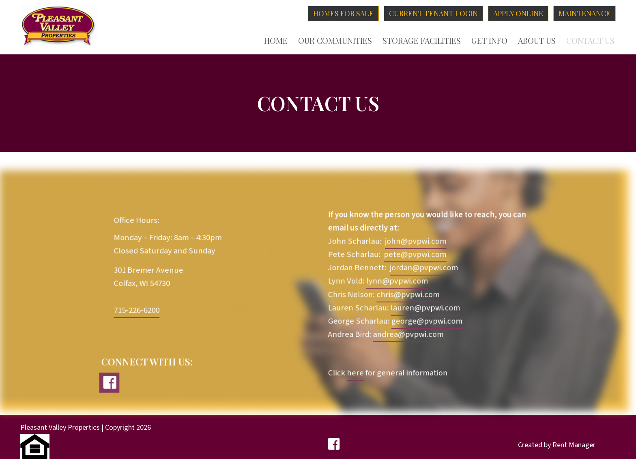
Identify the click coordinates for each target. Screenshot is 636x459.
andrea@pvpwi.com (408, 334)
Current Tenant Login (433, 13)
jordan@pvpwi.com (423, 268)
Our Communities (335, 40)
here (355, 373)
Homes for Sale (343, 13)
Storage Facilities (421, 40)
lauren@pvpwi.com (424, 308)
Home (276, 40)
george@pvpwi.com (426, 322)
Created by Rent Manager (556, 445)
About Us (537, 40)
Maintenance (584, 13)
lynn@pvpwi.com (397, 282)
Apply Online (518, 13)
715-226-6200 (137, 311)
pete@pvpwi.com (415, 255)
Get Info (489, 40)
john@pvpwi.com (415, 242)
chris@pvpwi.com (407, 295)
